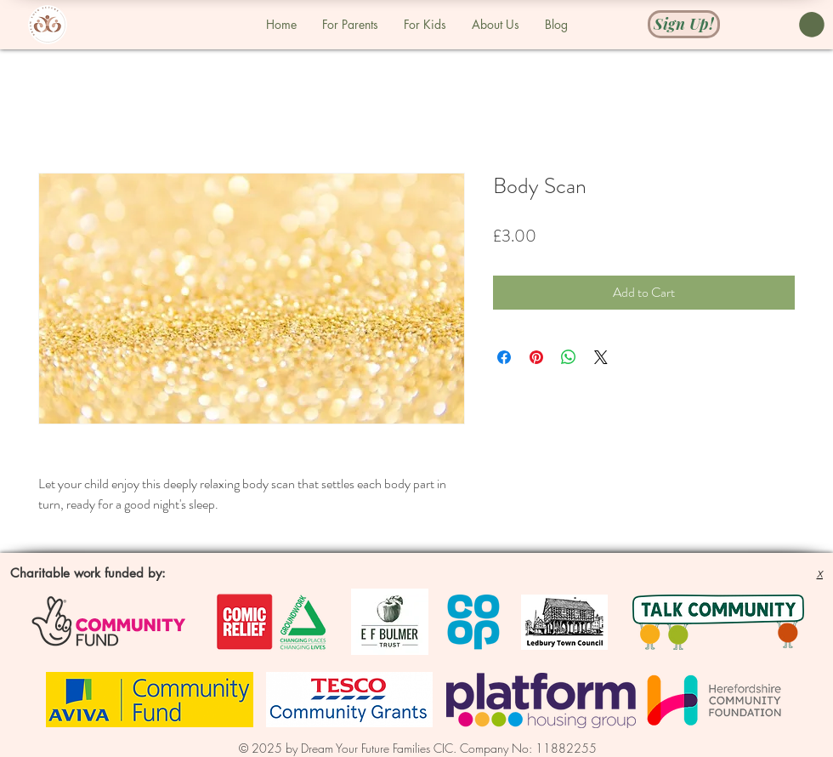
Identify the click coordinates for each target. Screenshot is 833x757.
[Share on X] (601, 357)
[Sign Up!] (683, 23)
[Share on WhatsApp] (568, 357)
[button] (811, 24)
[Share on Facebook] (504, 357)
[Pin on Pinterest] (536, 357)
